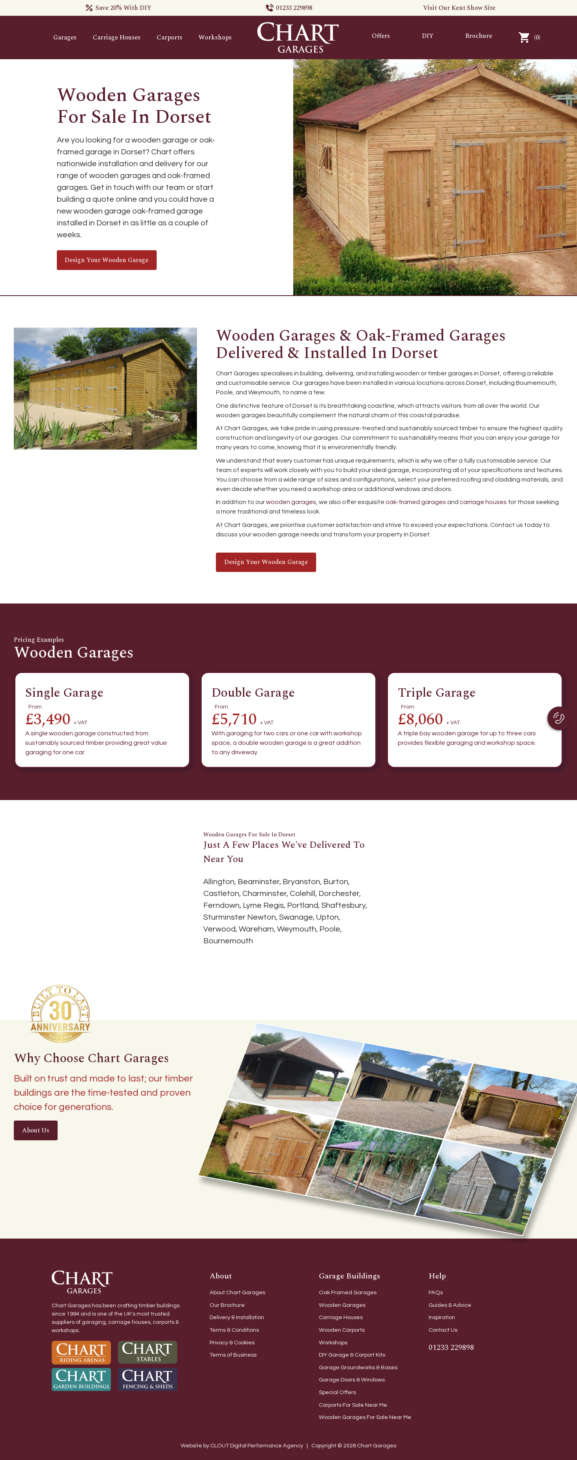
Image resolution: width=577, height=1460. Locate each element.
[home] (298, 37)
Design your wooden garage (106, 260)
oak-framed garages (416, 502)
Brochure (478, 36)
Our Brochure (227, 1305)
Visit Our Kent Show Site (459, 8)
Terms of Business (233, 1355)
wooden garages (291, 502)
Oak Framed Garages (348, 1292)
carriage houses (483, 502)
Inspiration (442, 1317)
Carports (169, 37)
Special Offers (337, 1392)
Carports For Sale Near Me (353, 1405)
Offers (381, 36)
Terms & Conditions (234, 1330)
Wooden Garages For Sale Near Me (365, 1417)
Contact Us (443, 1330)
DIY (428, 36)
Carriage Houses (117, 37)
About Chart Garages (237, 1292)
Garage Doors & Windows (352, 1380)
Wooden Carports (342, 1330)
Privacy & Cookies (232, 1343)
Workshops (215, 37)
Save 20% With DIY (124, 8)
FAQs (436, 1292)
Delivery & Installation (237, 1317)
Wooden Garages (342, 1305)
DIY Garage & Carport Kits (352, 1355)
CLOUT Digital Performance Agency (257, 1446)
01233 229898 (294, 8)
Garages (65, 37)
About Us (35, 1130)
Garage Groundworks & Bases (358, 1367)
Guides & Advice (450, 1305)
